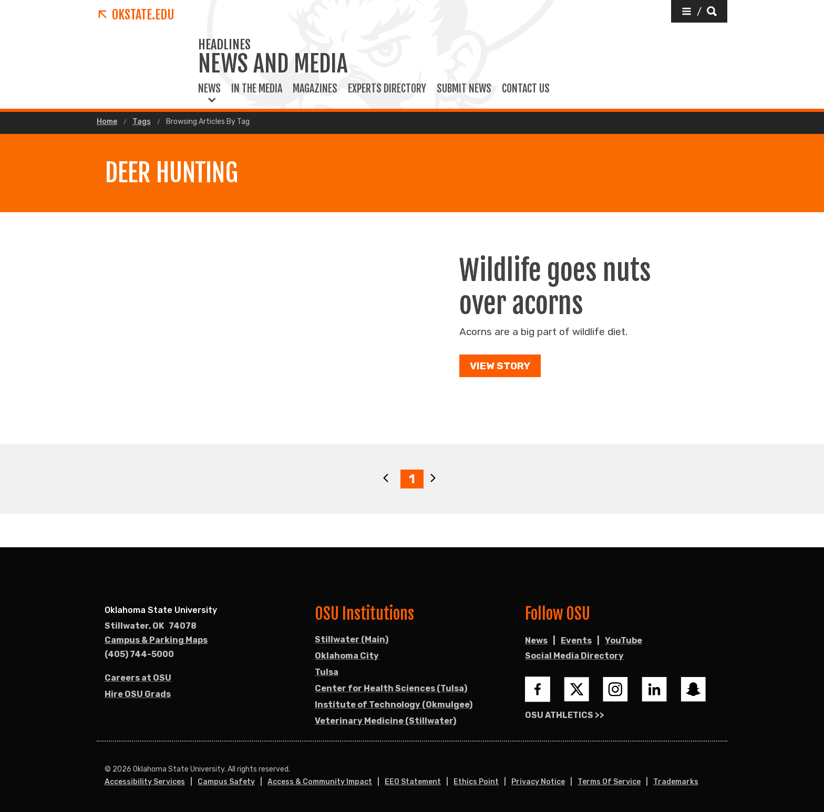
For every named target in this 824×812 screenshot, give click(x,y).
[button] (699, 11)
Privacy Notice (538, 781)
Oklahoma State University (161, 610)
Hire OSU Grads (138, 694)
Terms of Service (609, 781)
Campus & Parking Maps (156, 640)
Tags (141, 122)
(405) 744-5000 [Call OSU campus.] (139, 654)
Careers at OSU (138, 678)
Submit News (464, 88)
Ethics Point (476, 781)
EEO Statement (413, 781)
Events (576, 641)
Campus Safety (226, 781)
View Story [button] (500, 366)
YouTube (623, 641)
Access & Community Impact (319, 781)
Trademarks (675, 781)
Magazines (315, 88)
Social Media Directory (574, 656)
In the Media (256, 88)
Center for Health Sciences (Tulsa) (391, 688)
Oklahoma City (347, 656)
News (209, 88)
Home (107, 122)
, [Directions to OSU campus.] (151, 626)
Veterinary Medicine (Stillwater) (385, 721)
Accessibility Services (145, 781)
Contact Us (526, 88)
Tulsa (326, 672)
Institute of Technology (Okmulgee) (393, 705)
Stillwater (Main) (351, 639)
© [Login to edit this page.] (108, 769)
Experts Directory (387, 88)
